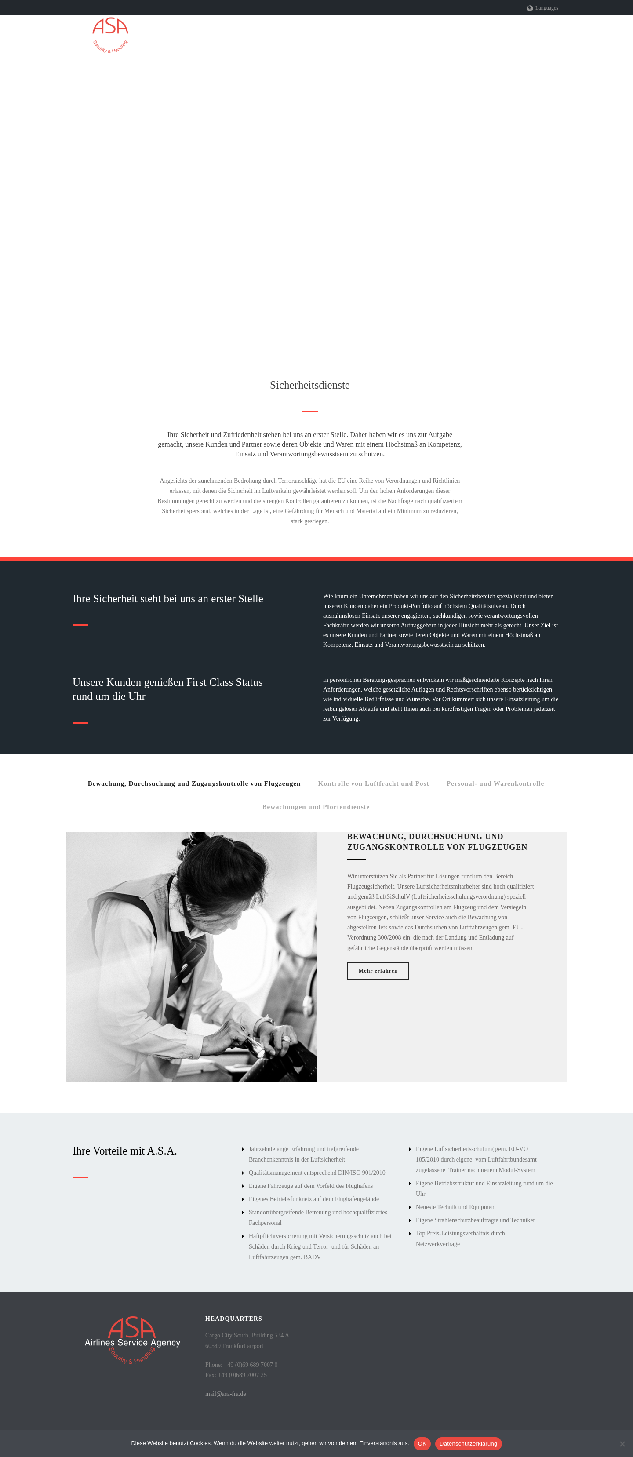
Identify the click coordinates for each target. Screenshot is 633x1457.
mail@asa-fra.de (225, 1394)
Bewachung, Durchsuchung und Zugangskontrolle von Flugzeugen (194, 783)
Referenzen (474, 35)
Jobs (513, 35)
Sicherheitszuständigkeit (410, 35)
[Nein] (622, 1443)
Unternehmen (295, 35)
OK (422, 1443)
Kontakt (547, 35)
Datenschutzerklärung (468, 1443)
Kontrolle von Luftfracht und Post (373, 783)
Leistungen (345, 35)
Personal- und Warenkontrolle (495, 783)
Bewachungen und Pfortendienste (316, 806)
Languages (542, 8)
